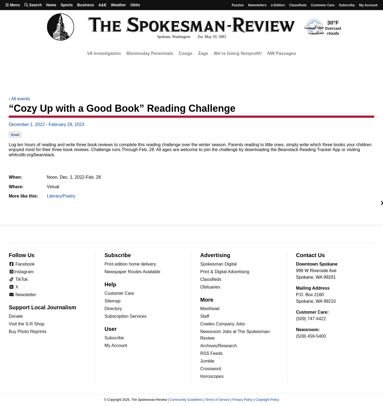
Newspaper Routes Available (132, 271)
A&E (102, 5)
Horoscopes (211, 376)
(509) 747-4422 (311, 318)
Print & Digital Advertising (224, 271)
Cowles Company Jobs (222, 324)
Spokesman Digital (218, 264)
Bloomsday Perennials (149, 53)
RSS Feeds (211, 353)
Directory (113, 308)
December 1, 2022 (27, 124)
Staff (204, 316)
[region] (191, 53)
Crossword (210, 368)
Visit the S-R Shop (26, 324)
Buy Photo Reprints (27, 331)
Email (15, 134)
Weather (118, 5)
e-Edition (278, 5)
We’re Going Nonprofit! (238, 53)
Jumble (207, 361)
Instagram (21, 271)
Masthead (209, 308)
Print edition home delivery (130, 264)
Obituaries (210, 287)
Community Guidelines (186, 400)
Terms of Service (217, 400)
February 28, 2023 (66, 124)
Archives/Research (218, 345)
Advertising (215, 255)
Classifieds (298, 5)
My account (368, 5)
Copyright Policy (267, 400)
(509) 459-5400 (311, 336)
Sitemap (113, 301)
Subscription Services (126, 316)
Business (85, 5)
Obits (135, 5)
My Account (116, 345)
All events (19, 98)
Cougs (186, 53)
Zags (203, 53)
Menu (12, 5)
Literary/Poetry (61, 196)
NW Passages (281, 53)
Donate (16, 316)
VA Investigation (104, 53)
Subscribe (347, 5)
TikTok (18, 279)
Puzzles (238, 5)
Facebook (22, 264)
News (51, 5)
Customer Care (322, 5)
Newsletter (22, 294)
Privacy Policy (242, 400)
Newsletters (257, 5)
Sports (67, 5)
